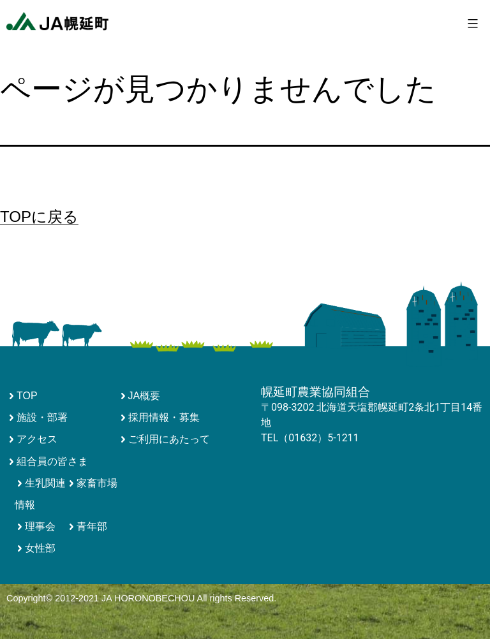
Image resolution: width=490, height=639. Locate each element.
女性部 (40, 548)
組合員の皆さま (52, 461)
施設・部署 (42, 417)
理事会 (40, 526)
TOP (27, 395)
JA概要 (144, 395)
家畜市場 (97, 483)
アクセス (37, 439)
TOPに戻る (39, 216)
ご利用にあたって (169, 439)
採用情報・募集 (164, 417)
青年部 (92, 526)
